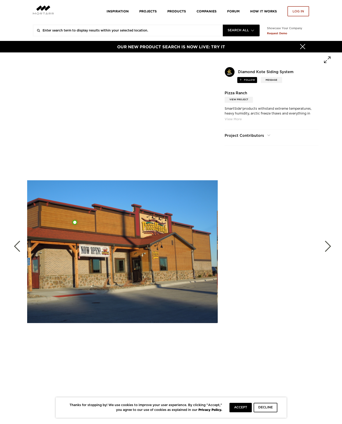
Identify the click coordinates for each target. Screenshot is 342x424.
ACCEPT (240, 407)
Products (176, 11)
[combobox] (241, 30)
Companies (207, 11)
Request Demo (277, 33)
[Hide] (302, 46)
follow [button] (249, 80)
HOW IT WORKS (263, 11)
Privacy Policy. (210, 409)
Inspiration (118, 11)
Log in (298, 11)
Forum (233, 11)
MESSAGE (271, 80)
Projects (148, 11)
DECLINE (265, 407)
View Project (238, 99)
